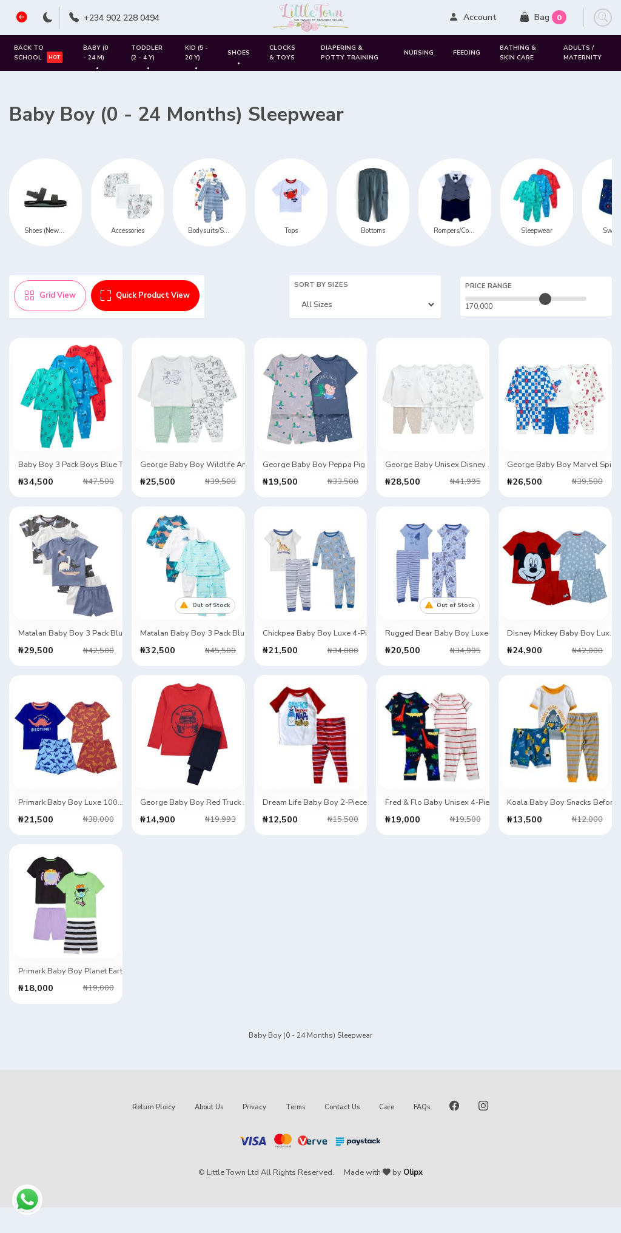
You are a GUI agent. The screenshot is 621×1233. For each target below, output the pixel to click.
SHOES (238, 58)
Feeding (466, 53)
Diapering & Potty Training (349, 52)
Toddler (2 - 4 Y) (147, 57)
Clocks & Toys (282, 52)
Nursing (419, 53)
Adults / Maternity (582, 52)
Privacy (254, 1132)
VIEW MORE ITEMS (310, 1035)
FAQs (422, 1132)
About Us (209, 1132)
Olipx (413, 1197)
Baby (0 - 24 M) (95, 57)
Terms (295, 1132)
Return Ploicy (153, 1132)
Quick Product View (145, 295)
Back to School (38, 53)
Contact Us (342, 1132)
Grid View (50, 295)
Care (386, 1132)
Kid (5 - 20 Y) (196, 57)
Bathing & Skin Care (518, 52)
